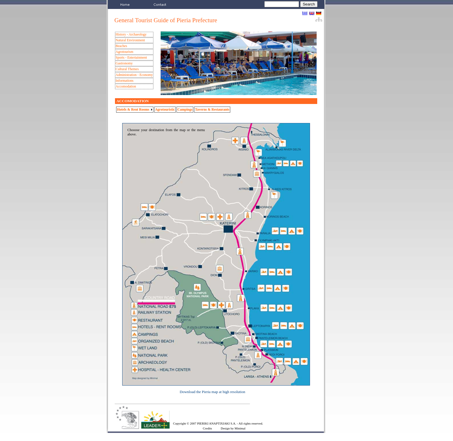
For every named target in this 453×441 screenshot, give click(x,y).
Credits (207, 428)
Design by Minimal (233, 428)
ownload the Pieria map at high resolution (213, 392)
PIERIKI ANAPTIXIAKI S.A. (216, 423)
